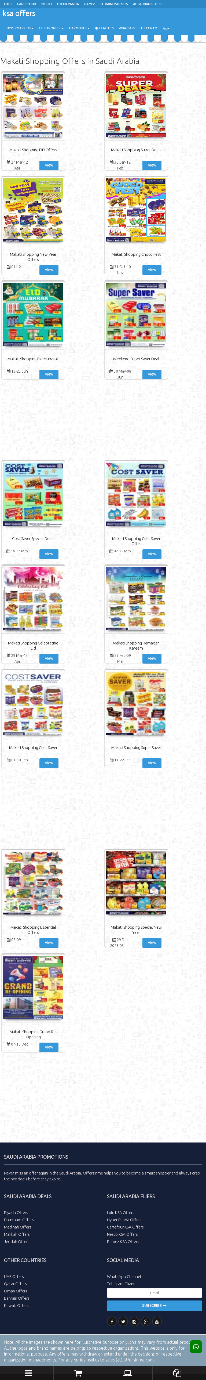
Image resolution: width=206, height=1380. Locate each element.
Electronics (51, 28)
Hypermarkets (20, 28)
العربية (167, 28)
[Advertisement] (103, 421)
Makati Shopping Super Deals (136, 149)
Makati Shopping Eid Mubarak (33, 358)
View (49, 165)
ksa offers (19, 13)
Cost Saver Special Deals (33, 538)
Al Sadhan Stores (148, 4)
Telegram (149, 28)
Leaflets (104, 28)
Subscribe (154, 1305)
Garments (79, 28)
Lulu (8, 4)
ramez (89, 4)
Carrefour (26, 4)
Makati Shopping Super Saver (136, 747)
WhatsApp (127, 28)
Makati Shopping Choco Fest (136, 254)
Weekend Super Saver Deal (136, 358)
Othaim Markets (114, 4)
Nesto (46, 4)
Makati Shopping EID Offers (33, 149)
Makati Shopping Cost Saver (33, 747)
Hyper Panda (68, 4)
